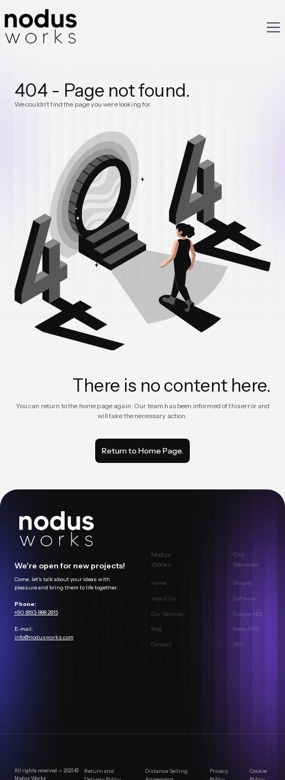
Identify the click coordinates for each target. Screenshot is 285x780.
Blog (156, 635)
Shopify (243, 589)
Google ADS (248, 620)
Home (158, 589)
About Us (163, 604)
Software (245, 604)
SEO (239, 650)
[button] (274, 27)
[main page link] (71, 531)
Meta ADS (246, 635)
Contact (161, 650)
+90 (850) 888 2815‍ (36, 613)
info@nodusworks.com (44, 638)
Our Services (167, 620)
